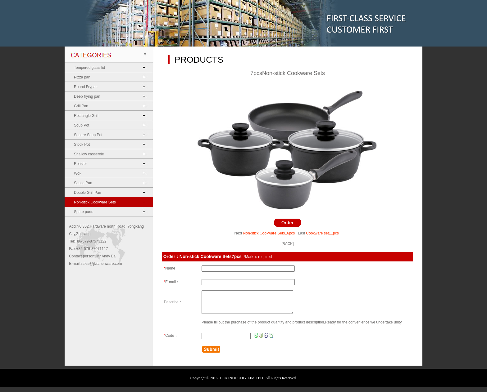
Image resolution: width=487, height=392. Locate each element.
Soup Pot (81, 125)
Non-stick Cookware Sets (95, 202)
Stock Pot (82, 144)
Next (238, 233)
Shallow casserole (89, 154)
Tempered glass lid (89, 67)
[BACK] (287, 244)
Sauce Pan (83, 183)
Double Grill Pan (87, 192)
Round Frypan (86, 87)
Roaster (80, 164)
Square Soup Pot (88, 135)
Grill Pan (81, 106)
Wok (77, 173)
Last (301, 233)
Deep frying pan (87, 96)
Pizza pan (82, 77)
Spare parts (83, 212)
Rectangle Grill (86, 116)
